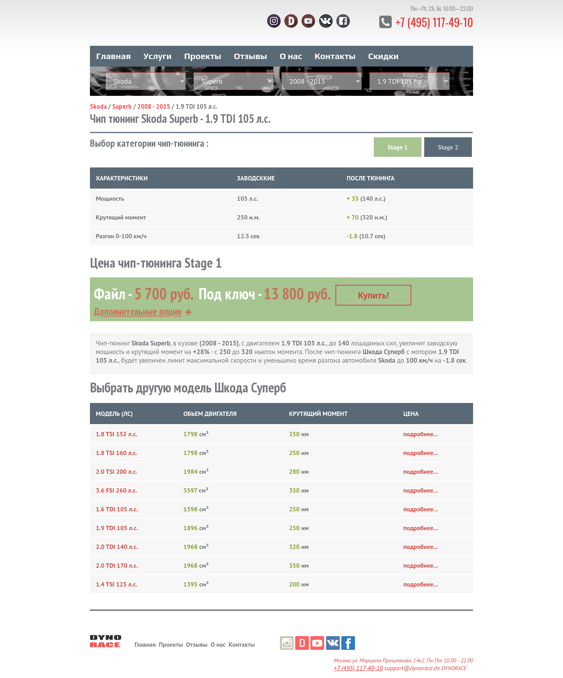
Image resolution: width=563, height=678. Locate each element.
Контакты (335, 50)
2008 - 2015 (153, 100)
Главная (113, 50)
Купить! (373, 286)
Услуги (157, 50)
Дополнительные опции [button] (137, 302)
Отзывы (250, 50)
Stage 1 (397, 141)
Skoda (98, 100)
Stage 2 (448, 141)
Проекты (202, 50)
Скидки (383, 50)
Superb (122, 100)
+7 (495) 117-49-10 (430, 21)
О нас (291, 50)
